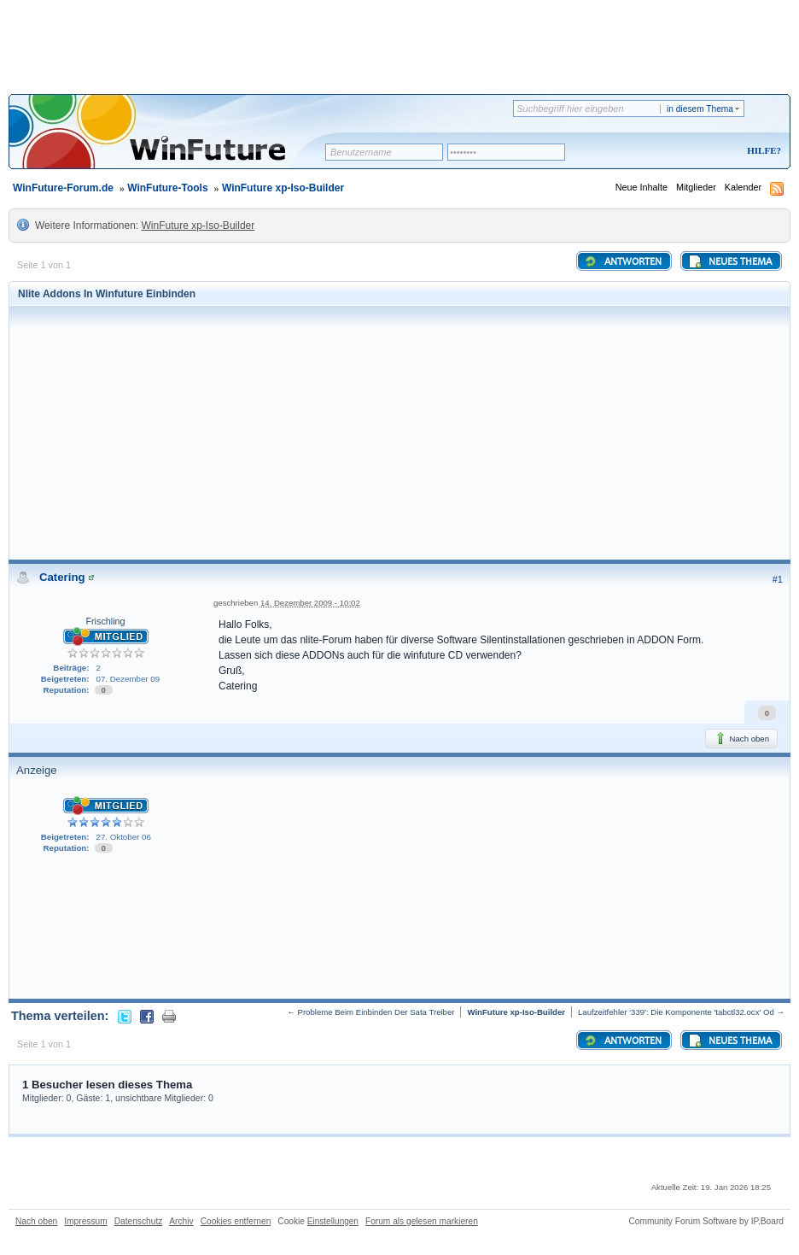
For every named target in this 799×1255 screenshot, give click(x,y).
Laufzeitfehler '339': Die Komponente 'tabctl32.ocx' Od (676, 1012)
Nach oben (741, 738)
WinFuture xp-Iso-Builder (283, 188)
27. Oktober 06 (123, 837)
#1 (778, 579)
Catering (62, 577)
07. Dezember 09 (128, 678)
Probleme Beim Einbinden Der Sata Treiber (376, 1012)
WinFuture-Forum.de (63, 188)
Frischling (105, 621)
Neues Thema (730, 261)
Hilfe (761, 150)
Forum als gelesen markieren (421, 1221)
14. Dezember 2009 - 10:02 (310, 602)
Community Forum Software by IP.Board (706, 1221)
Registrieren (692, 151)
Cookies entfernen (236, 1221)
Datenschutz (138, 1221)
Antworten (623, 261)
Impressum (85, 1221)
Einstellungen (333, 1221)
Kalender (743, 187)
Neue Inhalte (641, 187)
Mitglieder (696, 187)
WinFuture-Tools (167, 188)
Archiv (181, 1221)
